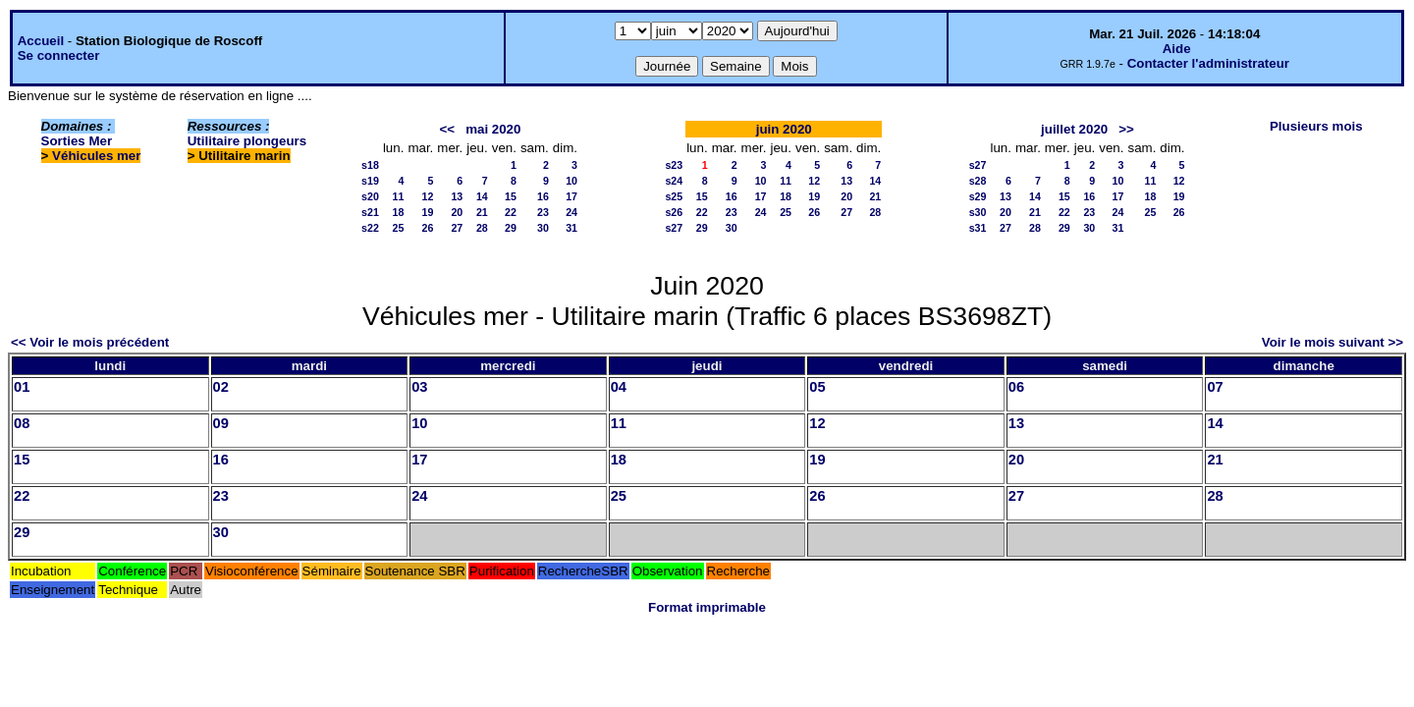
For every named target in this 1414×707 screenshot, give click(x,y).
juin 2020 (784, 129)
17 (571, 196)
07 (1215, 387)
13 (456, 196)
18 (399, 212)
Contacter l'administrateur (1208, 63)
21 (482, 212)
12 (427, 196)
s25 (673, 196)
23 (543, 212)
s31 (978, 228)
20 (456, 212)
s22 (370, 228)
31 (571, 228)
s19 (370, 181)
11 (399, 196)
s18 (370, 165)
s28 (978, 181)
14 (482, 196)
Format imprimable (707, 607)
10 (571, 181)
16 (543, 196)
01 (21, 387)
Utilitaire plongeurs (247, 141)
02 (221, 387)
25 (399, 228)
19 (427, 212)
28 (482, 228)
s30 (978, 212)
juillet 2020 (1074, 129)
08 (21, 423)
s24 (673, 181)
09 (221, 423)
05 (817, 387)
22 (511, 212)
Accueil (41, 40)
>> (1126, 129)
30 (543, 228)
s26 (673, 212)
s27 (673, 228)
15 (511, 196)
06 (1016, 387)
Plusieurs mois (1316, 126)
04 (618, 387)
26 (427, 228)
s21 (370, 212)
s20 (370, 196)
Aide (1177, 48)
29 (511, 228)
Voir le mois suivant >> (1332, 342)
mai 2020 (492, 129)
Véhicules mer (96, 155)
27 (456, 228)
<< (447, 129)
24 (571, 212)
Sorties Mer (77, 141)
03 (419, 387)
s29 (978, 196)
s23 (673, 165)
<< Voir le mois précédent (90, 342)
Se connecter (59, 55)
